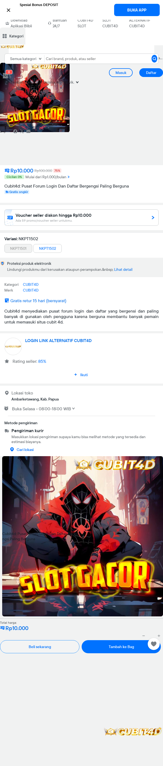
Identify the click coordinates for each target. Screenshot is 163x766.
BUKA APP (136, 10)
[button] (81, 9)
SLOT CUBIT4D (110, 23)
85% (42, 361)
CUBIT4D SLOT (85, 23)
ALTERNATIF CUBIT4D (139, 23)
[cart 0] (5, 75)
